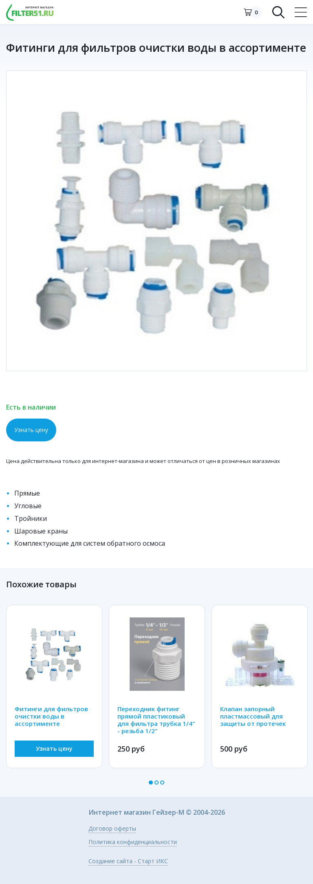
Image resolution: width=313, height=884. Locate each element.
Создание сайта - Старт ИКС (128, 861)
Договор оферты (112, 829)
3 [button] (162, 782)
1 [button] (151, 782)
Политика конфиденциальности (132, 842)
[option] (156, 221)
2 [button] (156, 782)
